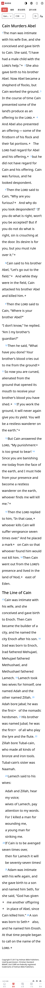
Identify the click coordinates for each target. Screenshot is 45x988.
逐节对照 (32, 10)
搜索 (12, 10)
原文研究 (21, 10)
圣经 (4, 10)
